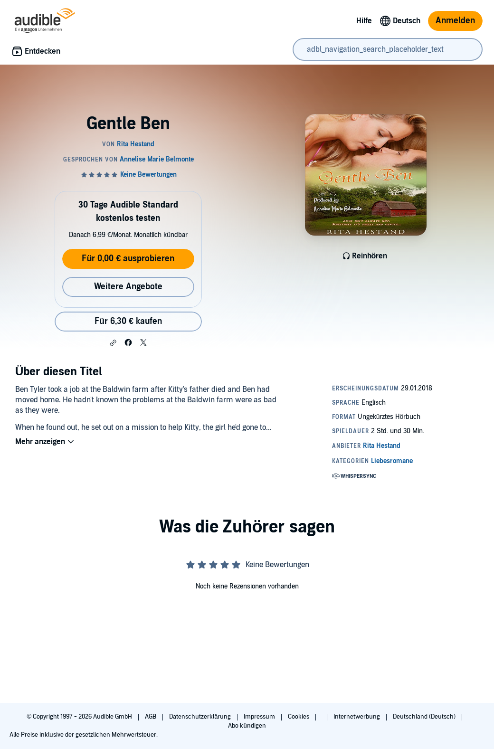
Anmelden (455, 21)
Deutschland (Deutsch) (425, 717)
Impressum (260, 717)
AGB (151, 717)
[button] (113, 343)
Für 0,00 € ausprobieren (128, 259)
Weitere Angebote (128, 287)
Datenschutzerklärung (200, 717)
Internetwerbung (357, 717)
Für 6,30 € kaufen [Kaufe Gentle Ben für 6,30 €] (128, 321)
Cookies (299, 717)
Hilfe (364, 21)
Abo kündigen (247, 726)
